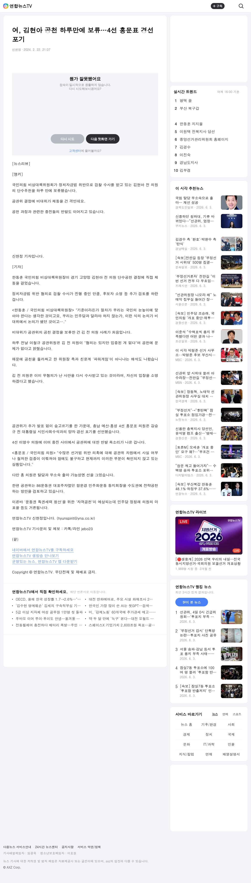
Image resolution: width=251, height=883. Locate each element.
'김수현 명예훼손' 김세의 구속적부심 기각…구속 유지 (49, 605)
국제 (231, 734)
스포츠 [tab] (237, 714)
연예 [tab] (225, 714)
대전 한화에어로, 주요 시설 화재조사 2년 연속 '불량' (122, 599)
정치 (208, 734)
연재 (208, 754)
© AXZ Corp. (12, 867)
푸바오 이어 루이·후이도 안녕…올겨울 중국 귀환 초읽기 (49, 618)
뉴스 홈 (186, 724)
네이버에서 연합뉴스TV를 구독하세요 (43, 549)
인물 (231, 744)
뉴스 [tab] (215, 714)
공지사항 (68, 847)
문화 (186, 744)
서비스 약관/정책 (89, 847)
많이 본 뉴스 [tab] (191, 602)
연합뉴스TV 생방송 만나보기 (35, 555)
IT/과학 (208, 744)
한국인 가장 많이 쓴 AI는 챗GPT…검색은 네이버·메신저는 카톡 (122, 605)
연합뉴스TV (20, 6)
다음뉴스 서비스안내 (17, 847)
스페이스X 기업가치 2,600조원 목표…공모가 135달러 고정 (122, 625)
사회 (231, 724)
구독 (217, 6)
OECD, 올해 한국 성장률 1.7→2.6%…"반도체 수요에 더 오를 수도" (49, 599)
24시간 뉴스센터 (46, 847)
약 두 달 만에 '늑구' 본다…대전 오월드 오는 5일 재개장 (122, 618)
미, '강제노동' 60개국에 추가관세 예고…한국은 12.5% (122, 612)
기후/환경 (209, 724)
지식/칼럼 (186, 754)
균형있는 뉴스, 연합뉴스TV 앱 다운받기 (44, 561)
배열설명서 (231, 754)
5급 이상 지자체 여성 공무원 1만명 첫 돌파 (49, 612)
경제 (186, 734)
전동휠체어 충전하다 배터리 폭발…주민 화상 (49, 625)
